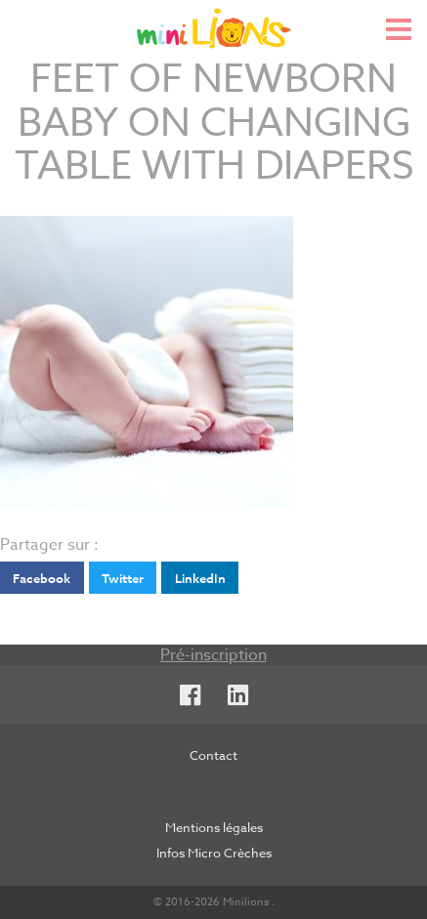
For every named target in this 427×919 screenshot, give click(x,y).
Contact (213, 755)
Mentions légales (214, 827)
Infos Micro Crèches (214, 852)
